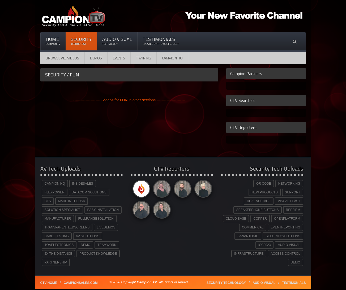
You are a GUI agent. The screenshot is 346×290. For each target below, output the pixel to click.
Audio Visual (117, 41)
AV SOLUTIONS (87, 236)
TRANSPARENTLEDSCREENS (67, 227)
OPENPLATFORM (287, 218)
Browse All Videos (62, 58)
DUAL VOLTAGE (259, 201)
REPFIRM (293, 210)
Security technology (226, 283)
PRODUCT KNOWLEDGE (98, 254)
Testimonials (161, 41)
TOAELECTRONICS (59, 245)
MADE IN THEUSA (71, 201)
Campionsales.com (81, 283)
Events (119, 58)
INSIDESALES (82, 183)
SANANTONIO (247, 236)
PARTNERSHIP (56, 262)
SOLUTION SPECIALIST (62, 210)
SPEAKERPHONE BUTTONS (257, 210)
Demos (96, 58)
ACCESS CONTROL (285, 254)
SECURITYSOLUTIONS (283, 236)
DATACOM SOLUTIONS (89, 192)
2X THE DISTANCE (58, 254)
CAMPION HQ (172, 58)
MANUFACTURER (58, 218)
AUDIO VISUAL (289, 245)
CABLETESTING (57, 236)
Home (53, 41)
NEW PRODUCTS (264, 192)
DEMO (85, 245)
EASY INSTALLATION (103, 210)
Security (81, 41)
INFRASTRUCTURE (248, 254)
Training (143, 58)
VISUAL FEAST (289, 201)
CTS (48, 201)
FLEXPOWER (55, 192)
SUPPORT (292, 192)
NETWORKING (289, 183)
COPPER (260, 218)
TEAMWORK (106, 245)
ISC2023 (264, 245)
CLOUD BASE (236, 218)
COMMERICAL (252, 227)
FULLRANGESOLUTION (96, 218)
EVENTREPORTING (285, 227)
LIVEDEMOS (106, 227)
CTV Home (48, 283)
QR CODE (263, 183)
